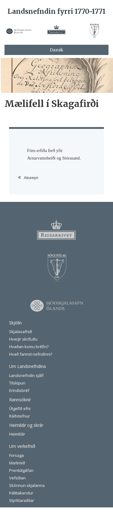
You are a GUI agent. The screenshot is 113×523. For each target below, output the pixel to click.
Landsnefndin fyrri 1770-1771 (56, 11)
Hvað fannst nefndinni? (30, 354)
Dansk (56, 50)
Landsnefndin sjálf (26, 375)
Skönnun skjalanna (27, 485)
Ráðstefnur (19, 416)
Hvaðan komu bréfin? (29, 346)
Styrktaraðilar (21, 500)
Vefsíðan (17, 478)
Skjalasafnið (20, 331)
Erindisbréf (19, 390)
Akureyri (31, 177)
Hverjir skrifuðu (23, 339)
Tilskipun (17, 383)
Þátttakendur (21, 493)
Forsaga (16, 455)
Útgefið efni (19, 408)
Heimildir (17, 434)
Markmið (17, 463)
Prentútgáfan (21, 470)
